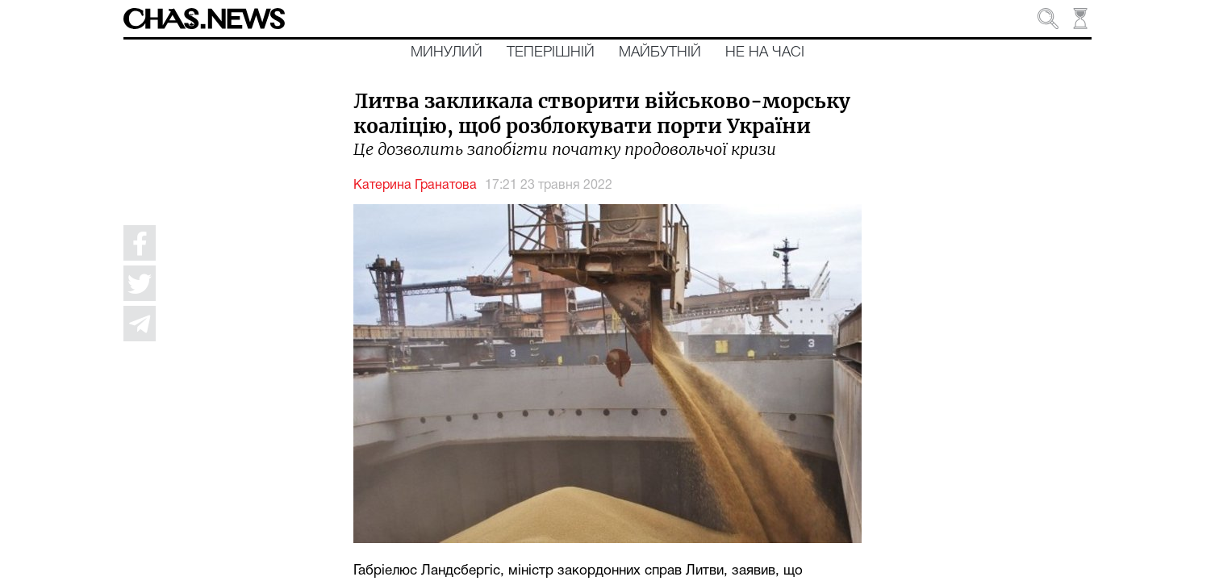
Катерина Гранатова (415, 185)
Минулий (446, 52)
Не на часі (764, 52)
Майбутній (660, 52)
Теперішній (551, 52)
